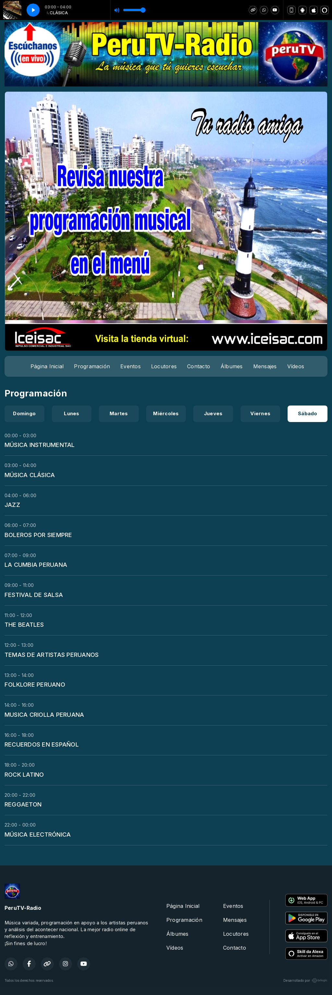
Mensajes (265, 366)
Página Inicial (47, 366)
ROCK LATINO (24, 774)
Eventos (130, 366)
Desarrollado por (305, 980)
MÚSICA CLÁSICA (30, 474)
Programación (92, 366)
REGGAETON (23, 804)
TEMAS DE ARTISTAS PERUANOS (52, 654)
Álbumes (231, 366)
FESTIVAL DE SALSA (34, 594)
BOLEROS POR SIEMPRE (38, 534)
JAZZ (12, 504)
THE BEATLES (24, 624)
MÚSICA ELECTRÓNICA (38, 834)
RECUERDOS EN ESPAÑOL (42, 744)
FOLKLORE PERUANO (35, 684)
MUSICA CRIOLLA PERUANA (44, 714)
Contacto (198, 366)
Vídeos (295, 366)
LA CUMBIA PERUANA (36, 564)
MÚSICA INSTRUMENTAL (40, 444)
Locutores (164, 366)
